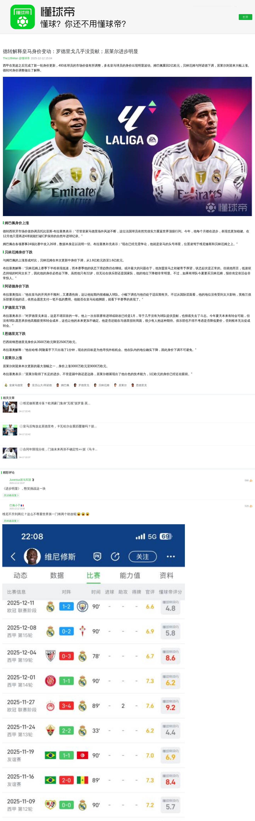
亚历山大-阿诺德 (39, 385)
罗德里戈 (81, 385)
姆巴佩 (62, 385)
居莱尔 (120, 385)
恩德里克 (139, 385)
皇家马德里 (13, 385)
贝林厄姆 (101, 385)
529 (248, 506)
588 (248, 480)
